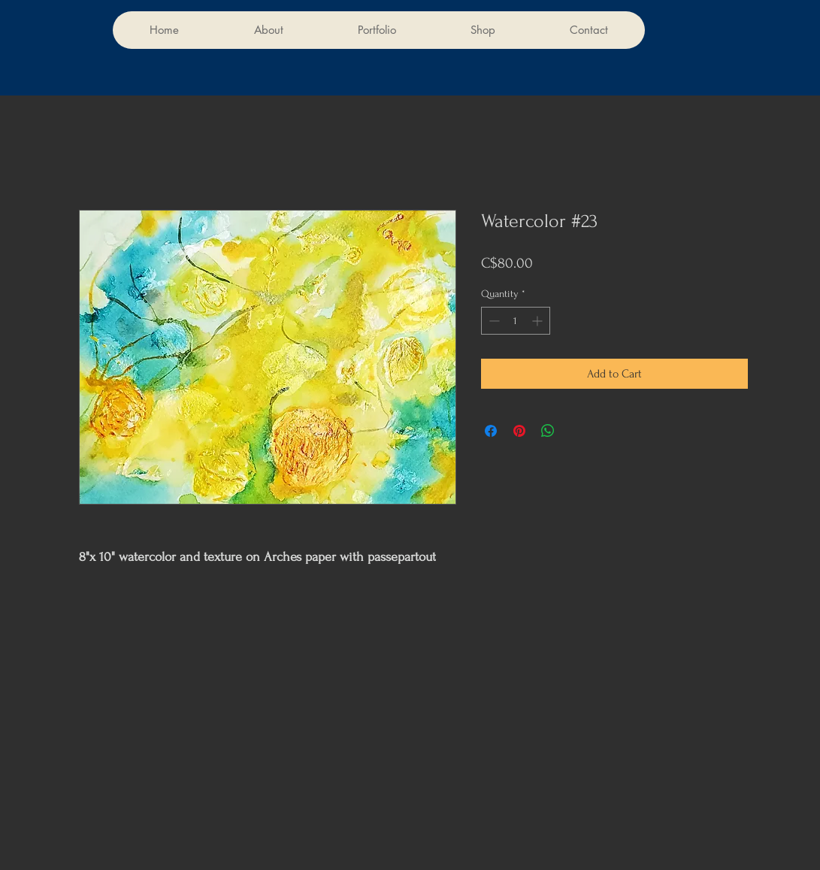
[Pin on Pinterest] (519, 431)
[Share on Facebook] (491, 431)
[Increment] (538, 321)
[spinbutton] (515, 321)
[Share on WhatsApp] (548, 431)
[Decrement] (492, 321)
